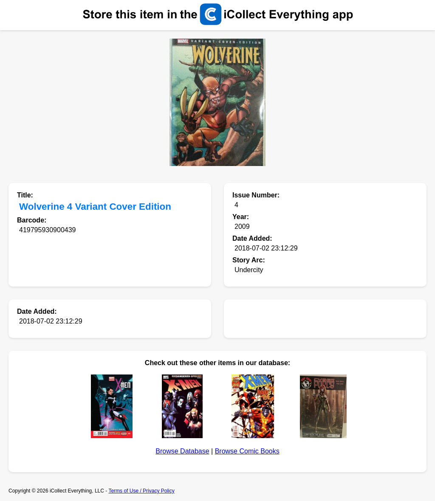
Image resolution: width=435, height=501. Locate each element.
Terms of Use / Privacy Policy (141, 491)
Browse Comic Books (247, 451)
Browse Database (182, 451)
